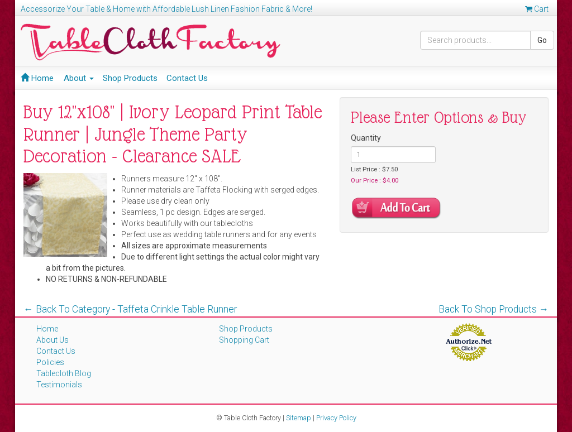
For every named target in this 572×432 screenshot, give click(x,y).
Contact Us (187, 78)
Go (542, 40)
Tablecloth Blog (63, 373)
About (79, 78)
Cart (537, 8)
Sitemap (298, 418)
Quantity (366, 137)
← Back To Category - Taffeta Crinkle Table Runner (130, 309)
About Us (52, 339)
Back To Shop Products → (493, 309)
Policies (50, 362)
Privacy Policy (336, 418)
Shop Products (130, 78)
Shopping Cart (244, 339)
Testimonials (59, 384)
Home (37, 78)
